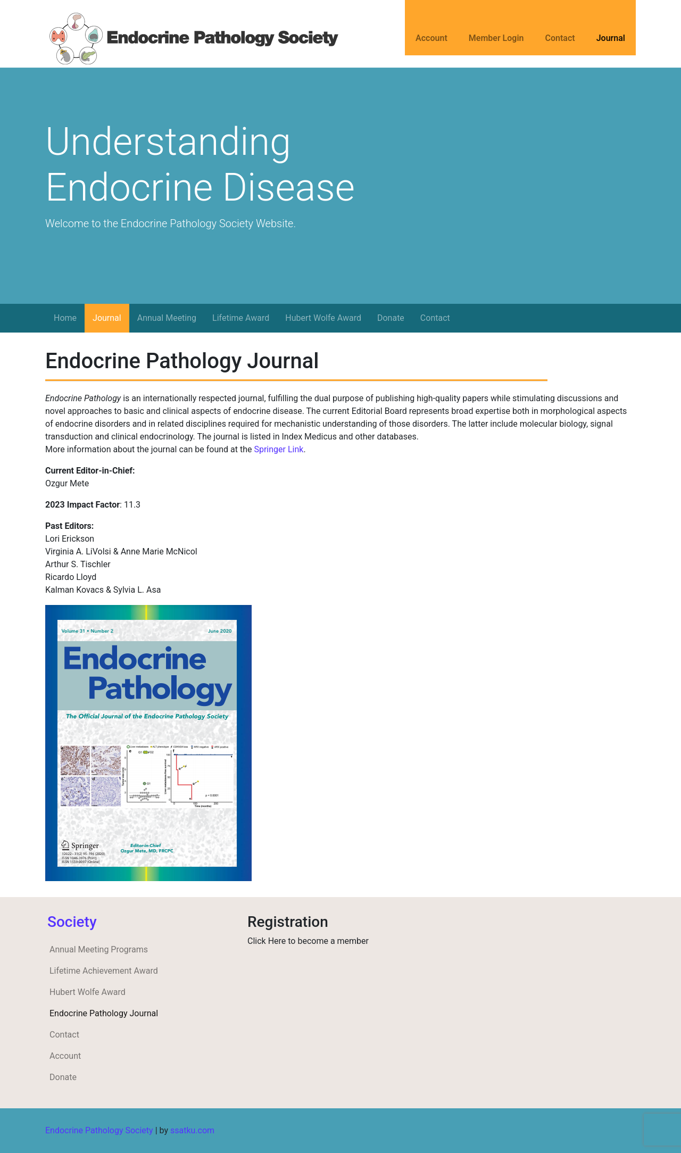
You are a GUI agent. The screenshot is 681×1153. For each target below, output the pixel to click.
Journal (610, 38)
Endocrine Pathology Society (99, 1130)
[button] (50, 246)
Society (72, 922)
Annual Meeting (166, 318)
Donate (390, 318)
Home (65, 318)
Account (431, 38)
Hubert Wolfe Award (323, 318)
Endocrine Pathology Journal (103, 1013)
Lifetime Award (240, 318)
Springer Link (278, 449)
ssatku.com (192, 1130)
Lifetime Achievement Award (103, 971)
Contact (560, 38)
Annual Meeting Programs (98, 949)
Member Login (496, 38)
